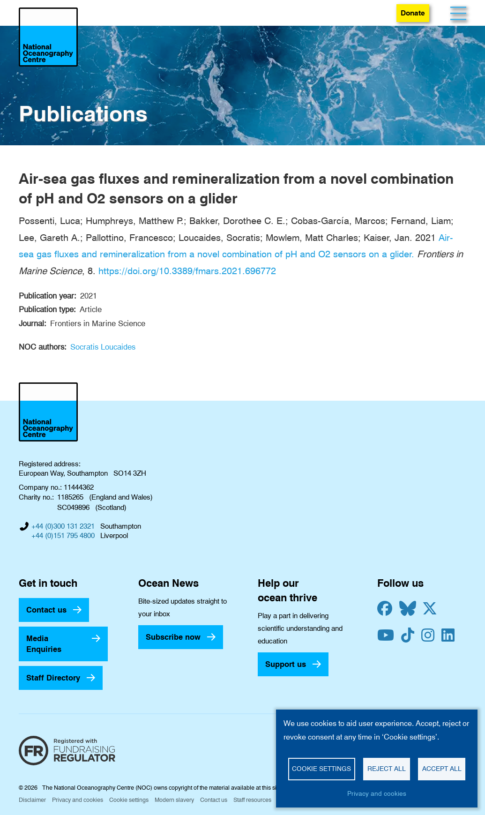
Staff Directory (53, 677)
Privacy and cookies (77, 799)
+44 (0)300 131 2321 (63, 526)
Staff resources (252, 799)
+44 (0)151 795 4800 (63, 535)
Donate (413, 12)
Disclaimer (32, 799)
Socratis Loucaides (102, 346)
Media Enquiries (43, 644)
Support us (285, 664)
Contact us (46, 609)
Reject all (386, 768)
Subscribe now (173, 637)
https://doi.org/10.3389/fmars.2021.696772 (187, 271)
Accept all (442, 768)
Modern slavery (174, 799)
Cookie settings (129, 799)
